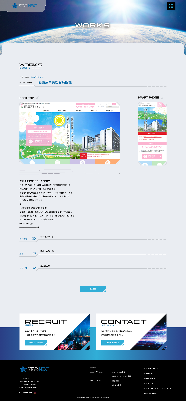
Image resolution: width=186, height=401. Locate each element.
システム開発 (116, 385)
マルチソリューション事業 (121, 376)
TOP (93, 368)
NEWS (148, 373)
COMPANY (151, 369)
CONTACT (151, 384)
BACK (93, 289)
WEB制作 (115, 381)
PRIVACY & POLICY (157, 389)
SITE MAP (151, 394)
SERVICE (96, 372)
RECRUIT (150, 378)
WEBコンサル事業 (118, 372)
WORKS (95, 381)
